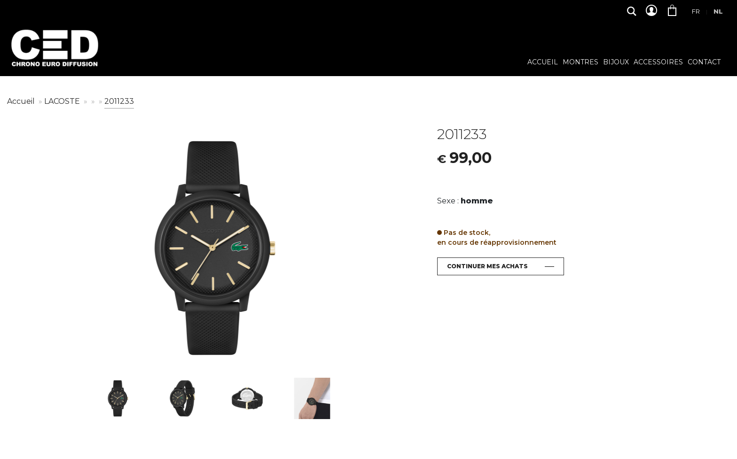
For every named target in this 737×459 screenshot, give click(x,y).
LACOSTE (63, 101)
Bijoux (616, 62)
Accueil (542, 62)
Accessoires (658, 62)
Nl (718, 11)
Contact (704, 62)
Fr (696, 11)
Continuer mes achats (487, 266)
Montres (580, 62)
